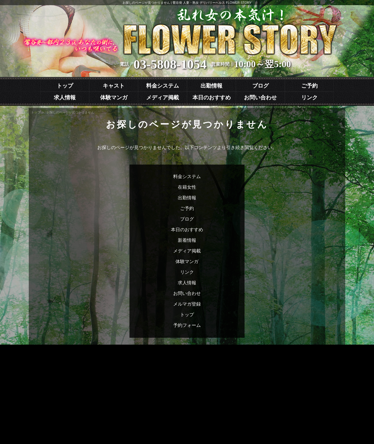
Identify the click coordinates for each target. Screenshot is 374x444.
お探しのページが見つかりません (70, 112)
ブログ (260, 86)
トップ (65, 86)
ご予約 (309, 86)
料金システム (162, 86)
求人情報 (65, 97)
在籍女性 (187, 187)
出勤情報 (211, 86)
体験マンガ (113, 97)
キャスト (114, 86)
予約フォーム (187, 325)
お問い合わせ (260, 97)
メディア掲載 (162, 97)
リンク (309, 97)
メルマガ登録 (187, 304)
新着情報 (187, 240)
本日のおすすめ (211, 97)
